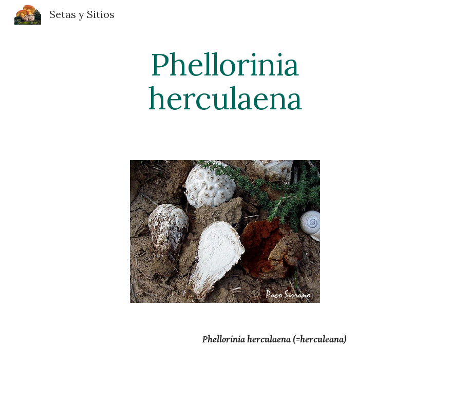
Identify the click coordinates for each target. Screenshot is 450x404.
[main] (225, 81)
